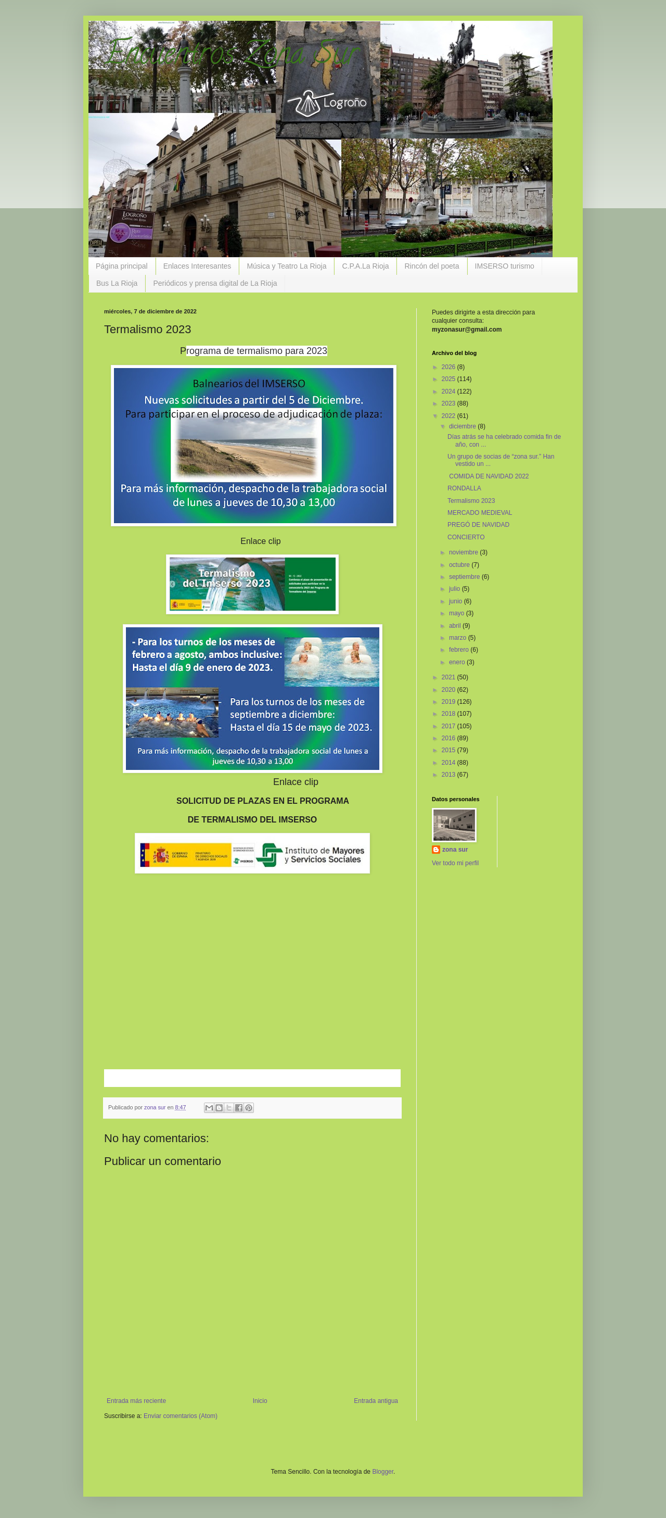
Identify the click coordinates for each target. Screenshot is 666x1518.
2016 (449, 738)
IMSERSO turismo (504, 266)
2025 (449, 379)
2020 (449, 689)
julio (455, 588)
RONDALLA (464, 488)
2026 (449, 367)
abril (456, 625)
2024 (449, 391)
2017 (449, 726)
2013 (449, 774)
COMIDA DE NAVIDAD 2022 (488, 476)
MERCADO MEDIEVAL (479, 512)
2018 (449, 713)
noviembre (464, 552)
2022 (449, 416)
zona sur (455, 849)
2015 (449, 750)
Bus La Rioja (116, 283)
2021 (449, 677)
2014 (449, 762)
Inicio (260, 1401)
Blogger (382, 1471)
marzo (458, 637)
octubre (460, 564)
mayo (457, 613)
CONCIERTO (466, 537)
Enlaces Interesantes (197, 266)
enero (458, 662)
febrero (459, 649)
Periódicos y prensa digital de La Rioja (215, 283)
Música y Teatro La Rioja (286, 266)
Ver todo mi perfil (455, 863)
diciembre (463, 426)
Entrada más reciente (136, 1401)
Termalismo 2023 (471, 500)
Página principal (122, 266)
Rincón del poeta (431, 266)
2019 (449, 701)
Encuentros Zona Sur (231, 56)
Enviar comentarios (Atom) (180, 1416)
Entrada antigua (376, 1401)
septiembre (465, 576)
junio (456, 601)
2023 (449, 403)
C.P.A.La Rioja (365, 266)
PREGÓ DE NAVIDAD (478, 524)
